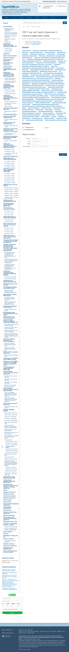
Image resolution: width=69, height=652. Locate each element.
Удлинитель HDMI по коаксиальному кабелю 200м (10, 344)
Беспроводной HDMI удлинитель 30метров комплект (9, 299)
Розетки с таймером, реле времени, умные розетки (10, 529)
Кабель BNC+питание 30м (11, 472)
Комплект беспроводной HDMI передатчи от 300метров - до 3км (10, 303)
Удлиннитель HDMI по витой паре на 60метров (11, 325)
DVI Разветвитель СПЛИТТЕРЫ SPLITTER (9, 201)
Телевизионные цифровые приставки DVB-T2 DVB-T (9, 481)
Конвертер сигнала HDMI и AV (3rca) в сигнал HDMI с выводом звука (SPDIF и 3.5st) (10, 363)
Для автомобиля (7, 26)
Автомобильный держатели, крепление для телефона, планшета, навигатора (10, 486)
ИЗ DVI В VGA (7, 52)
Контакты (45, 17)
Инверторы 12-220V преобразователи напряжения (9, 29)
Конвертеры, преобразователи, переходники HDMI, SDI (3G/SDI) (9, 273)
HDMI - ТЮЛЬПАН (35, 631)
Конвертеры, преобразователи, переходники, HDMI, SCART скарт (8, 86)
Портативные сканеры (9, 496)
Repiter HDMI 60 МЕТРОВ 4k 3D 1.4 (11, 356)
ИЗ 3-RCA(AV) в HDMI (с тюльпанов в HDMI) (10, 82)
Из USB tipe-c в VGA (9, 149)
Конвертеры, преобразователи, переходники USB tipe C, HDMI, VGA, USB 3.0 (10, 145)
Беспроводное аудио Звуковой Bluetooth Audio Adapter (10, 313)
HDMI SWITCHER (30, 632)
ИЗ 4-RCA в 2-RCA (8, 231)
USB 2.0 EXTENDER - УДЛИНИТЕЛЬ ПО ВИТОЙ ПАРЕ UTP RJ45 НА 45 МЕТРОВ (10, 399)
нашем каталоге (26, 1)
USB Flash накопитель (9, 498)
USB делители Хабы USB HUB (10, 454)
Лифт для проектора (9, 57)
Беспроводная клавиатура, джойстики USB (9, 69)
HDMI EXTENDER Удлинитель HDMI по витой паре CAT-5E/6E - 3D (10, 321)
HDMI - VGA (21, 631)
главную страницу (35, 44)
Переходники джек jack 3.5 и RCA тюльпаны (11, 433)
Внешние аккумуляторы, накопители (10, 512)
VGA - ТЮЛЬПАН (52, 631)
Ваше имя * (28, 138)
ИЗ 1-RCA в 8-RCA (8, 221)
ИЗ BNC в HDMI (8, 106)
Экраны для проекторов (10, 55)
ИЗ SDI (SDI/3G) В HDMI (10, 276)
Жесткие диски (7, 499)
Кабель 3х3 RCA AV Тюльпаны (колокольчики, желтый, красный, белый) (10, 426)
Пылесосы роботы (8, 538)
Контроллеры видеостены (10, 156)
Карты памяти (7, 501)
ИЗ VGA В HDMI (8, 50)
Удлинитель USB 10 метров (11, 444)
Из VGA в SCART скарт (10, 93)
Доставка (29, 17)
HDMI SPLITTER (22, 632)
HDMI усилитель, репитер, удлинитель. (10, 352)
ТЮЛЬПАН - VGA (60, 631)
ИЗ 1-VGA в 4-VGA (8, 212)
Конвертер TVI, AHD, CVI (10, 545)
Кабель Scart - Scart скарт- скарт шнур (10, 474)
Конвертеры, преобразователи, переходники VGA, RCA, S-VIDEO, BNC (10, 97)
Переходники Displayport (10, 114)
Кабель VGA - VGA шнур (10, 416)
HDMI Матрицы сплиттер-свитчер (10, 185)
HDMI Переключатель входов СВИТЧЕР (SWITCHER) (9, 170)
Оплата (37, 17)
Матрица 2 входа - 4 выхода (11, 189)
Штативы (5, 533)
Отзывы (53, 17)
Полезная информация (9, 567)
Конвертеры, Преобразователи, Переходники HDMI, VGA (10, 45)
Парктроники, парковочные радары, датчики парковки (10, 33)
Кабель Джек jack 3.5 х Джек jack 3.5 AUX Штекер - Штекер (11, 437)
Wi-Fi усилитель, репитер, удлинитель (10, 404)
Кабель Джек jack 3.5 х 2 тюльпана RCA (10, 430)
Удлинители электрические (10, 526)
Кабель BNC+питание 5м (10, 467)
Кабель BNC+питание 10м (11, 468)
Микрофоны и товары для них (10, 536)
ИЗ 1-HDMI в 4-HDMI (9, 163)
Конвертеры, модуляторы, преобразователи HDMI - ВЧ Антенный (10, 137)
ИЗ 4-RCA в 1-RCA (8, 228)
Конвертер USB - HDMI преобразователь (9, 117)
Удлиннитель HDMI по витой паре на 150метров (11, 331)
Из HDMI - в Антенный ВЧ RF (10, 141)
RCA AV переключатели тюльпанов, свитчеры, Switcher (9, 225)
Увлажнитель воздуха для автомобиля (10, 36)
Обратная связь (46, 7)
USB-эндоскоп (7, 510)
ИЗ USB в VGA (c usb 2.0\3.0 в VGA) (11, 126)
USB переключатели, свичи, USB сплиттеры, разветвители (9, 237)
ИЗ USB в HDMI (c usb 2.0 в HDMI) (11, 120)
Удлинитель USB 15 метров (10, 447)
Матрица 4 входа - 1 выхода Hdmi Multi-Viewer (11, 198)
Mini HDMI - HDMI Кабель (10, 418)
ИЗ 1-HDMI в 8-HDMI (9, 165)
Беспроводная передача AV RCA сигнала (10, 307)
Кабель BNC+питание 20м (11, 470)
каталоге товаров (37, 42)
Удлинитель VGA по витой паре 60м (10, 379)
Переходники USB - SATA (10, 521)
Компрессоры (7, 41)
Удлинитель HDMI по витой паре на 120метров (10, 328)
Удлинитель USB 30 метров (11, 452)
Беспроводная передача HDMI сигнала (10, 295)
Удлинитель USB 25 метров (11, 450)
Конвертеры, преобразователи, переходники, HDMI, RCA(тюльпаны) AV (8, 74)
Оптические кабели (9, 457)
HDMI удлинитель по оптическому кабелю (9, 317)
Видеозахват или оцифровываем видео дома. (9, 573)
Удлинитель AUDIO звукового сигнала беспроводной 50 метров (10, 291)
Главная (7, 17)
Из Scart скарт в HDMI (9, 91)
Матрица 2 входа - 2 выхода (11, 187)
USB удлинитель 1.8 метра (11, 441)
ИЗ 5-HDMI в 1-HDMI (9, 179)
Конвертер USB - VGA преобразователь (9, 123)
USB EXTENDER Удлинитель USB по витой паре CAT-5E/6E (10, 389)
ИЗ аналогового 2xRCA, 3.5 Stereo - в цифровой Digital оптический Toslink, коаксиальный (11, 261)
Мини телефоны (7, 531)
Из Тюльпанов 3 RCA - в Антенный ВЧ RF (10, 134)
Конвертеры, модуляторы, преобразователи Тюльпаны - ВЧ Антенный (10, 130)
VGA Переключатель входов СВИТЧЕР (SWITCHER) (9, 368)
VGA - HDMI (27, 631)
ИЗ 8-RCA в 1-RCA (8, 229)
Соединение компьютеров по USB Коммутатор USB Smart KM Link (10, 241)
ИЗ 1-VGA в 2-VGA (8, 211)
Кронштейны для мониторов (8, 63)
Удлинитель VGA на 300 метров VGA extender (10, 386)
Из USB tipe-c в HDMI (9, 151)
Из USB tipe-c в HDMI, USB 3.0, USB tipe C (10, 154)
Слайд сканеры (7, 66)
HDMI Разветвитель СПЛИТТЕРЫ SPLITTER (9, 159)
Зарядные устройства (9, 492)
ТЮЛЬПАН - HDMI (43, 631)
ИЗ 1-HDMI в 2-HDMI (9, 161)
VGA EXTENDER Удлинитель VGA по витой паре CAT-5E (10, 373)
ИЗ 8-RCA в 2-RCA (8, 233)
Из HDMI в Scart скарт (9, 90)
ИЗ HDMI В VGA (8, 48)
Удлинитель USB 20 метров (11, 449)
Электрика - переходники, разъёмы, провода (10, 524)
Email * (29, 141)
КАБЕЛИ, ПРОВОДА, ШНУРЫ (8, 410)
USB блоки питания (8, 494)
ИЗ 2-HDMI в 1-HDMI (9, 173)
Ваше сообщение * (27, 146)
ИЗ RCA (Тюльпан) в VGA (10, 101)
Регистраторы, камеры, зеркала (10, 39)
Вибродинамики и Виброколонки (8, 548)
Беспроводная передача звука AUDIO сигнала (10, 287)
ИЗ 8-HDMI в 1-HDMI (9, 180)
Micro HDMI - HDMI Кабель (10, 420)
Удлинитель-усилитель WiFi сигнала (11, 407)
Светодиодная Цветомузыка (7, 507)
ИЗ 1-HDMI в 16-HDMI (9, 167)
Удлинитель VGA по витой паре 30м (10, 376)
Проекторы (6, 53)
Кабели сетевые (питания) (10, 458)
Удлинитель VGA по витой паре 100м (10, 382)
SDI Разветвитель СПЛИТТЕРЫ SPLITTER (9, 281)
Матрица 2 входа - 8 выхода (11, 193)
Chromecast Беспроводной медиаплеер (10, 504)
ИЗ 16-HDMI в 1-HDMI (9, 182)
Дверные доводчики (9, 515)
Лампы (5, 490)
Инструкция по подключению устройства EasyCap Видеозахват (9, 589)
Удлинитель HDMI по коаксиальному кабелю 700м (10, 349)
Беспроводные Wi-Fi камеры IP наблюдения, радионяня (9, 518)
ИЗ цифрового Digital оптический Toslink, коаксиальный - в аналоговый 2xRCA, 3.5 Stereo (10, 255)
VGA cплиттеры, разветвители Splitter (9, 208)
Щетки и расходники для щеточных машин (10, 551)
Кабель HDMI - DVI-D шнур (10, 414)
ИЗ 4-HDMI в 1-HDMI (9, 177)
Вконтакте (47, 127)
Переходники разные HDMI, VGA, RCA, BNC (9, 477)
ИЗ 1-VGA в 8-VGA (8, 214)
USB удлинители (8, 439)
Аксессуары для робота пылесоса (10, 541)
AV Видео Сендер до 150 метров (10, 310)
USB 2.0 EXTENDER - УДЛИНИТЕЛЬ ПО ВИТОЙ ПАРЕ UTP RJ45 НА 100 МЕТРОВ (10, 394)
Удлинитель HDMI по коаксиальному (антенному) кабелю (9, 340)
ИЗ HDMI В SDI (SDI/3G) (10, 278)
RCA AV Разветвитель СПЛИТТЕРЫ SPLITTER (9, 217)
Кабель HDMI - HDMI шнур (10, 412)
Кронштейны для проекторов (8, 60)
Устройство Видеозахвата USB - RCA (10, 108)
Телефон (29, 143)
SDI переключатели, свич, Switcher (10, 284)
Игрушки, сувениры (8, 543)
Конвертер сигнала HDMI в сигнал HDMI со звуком (10, 359)
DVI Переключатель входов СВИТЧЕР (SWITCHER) (8, 204)
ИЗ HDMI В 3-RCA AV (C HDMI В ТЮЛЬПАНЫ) (10, 79)
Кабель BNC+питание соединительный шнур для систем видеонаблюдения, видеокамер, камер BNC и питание (10, 463)
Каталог (14, 17)
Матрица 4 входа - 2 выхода (11, 191)
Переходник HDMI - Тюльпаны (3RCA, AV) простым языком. (9, 570)
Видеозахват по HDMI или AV (10, 112)
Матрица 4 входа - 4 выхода (11, 195)
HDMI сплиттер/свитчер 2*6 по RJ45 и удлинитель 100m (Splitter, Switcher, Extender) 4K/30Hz (11, 335)
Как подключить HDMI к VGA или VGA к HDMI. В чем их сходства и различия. (9, 576)
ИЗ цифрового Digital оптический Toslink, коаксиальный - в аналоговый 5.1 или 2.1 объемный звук (10, 267)
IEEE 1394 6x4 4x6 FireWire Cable (10, 423)
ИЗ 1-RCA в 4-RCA (8, 219)
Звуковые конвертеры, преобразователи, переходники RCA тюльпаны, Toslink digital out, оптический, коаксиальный (10, 247)
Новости (22, 17)
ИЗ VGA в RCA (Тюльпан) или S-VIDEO (10, 104)
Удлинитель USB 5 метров (11, 443)
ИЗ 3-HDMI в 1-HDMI (9, 175)
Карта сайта (30, 629)
